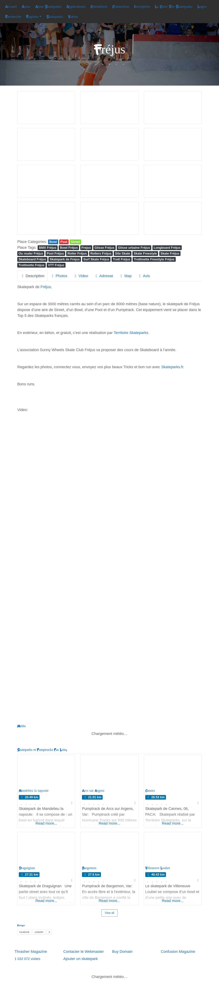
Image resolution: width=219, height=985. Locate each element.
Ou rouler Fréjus (30, 253)
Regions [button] (32, 16)
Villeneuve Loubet (157, 868)
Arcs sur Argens (93, 790)
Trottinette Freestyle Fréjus (154, 259)
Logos (202, 6)
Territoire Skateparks (131, 333)
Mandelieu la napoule (34, 790)
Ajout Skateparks (48, 6)
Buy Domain (122, 951)
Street (75, 242)
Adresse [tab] (103, 276)
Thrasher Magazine (31, 951)
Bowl (53, 242)
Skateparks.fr (172, 367)
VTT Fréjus (56, 265)
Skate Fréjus (169, 253)
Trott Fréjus (121, 259)
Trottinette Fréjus (31, 265)
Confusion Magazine (178, 951)
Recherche (13, 16)
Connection (120, 6)
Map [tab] (125, 276)
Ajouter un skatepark (80, 959)
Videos (73, 16)
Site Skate (122, 253)
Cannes (150, 790)
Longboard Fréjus (167, 247)
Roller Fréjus (77, 253)
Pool (63, 242)
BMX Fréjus (47, 247)
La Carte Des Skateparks (173, 6)
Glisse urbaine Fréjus (134, 247)
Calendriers (99, 6)
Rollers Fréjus (100, 253)
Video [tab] (80, 276)
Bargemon (89, 868)
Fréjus (46, 287)
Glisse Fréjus (104, 247)
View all (109, 912)
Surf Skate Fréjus (96, 259)
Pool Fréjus (55, 253)
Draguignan (27, 868)
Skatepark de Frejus (65, 259)
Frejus (86, 247)
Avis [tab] (143, 276)
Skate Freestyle (145, 253)
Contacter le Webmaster (83, 951)
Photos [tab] (58, 276)
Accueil (11, 6)
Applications (76, 6)
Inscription (142, 6)
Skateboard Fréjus (32, 259)
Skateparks (54, 16)
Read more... (46, 823)
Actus (26, 6)
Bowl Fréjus (69, 247)
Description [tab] (32, 276)
